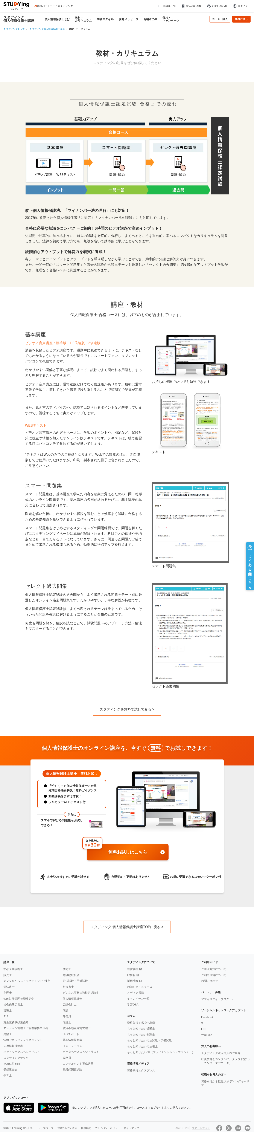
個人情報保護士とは (57, 19)
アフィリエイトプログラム (218, 999)
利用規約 (86, 1128)
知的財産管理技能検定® (18, 998)
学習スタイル (105, 19)
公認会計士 (70, 1004)
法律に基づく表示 (67, 1128)
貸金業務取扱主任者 (16, 1022)
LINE (204, 1029)
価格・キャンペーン (171, 19)
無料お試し (241, 19)
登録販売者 (10, 1069)
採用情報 (132, 980)
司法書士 (9, 986)
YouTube (206, 1035)
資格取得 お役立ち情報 (141, 1022)
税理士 (7, 1010)
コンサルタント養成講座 (78, 1063)
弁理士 (7, 992)
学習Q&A (132, 1004)
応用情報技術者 (13, 1046)
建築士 (7, 1034)
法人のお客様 (191, 6)
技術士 (67, 969)
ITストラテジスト (74, 1046)
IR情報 (131, 975)
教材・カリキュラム (83, 19)
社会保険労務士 (13, 1004)
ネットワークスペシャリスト (21, 1051)
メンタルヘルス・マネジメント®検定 (26, 980)
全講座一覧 (167, 6)
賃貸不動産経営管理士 (77, 1028)
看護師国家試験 (72, 1069)
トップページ (45, 1128)
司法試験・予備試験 (75, 980)
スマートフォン (201, 1128)
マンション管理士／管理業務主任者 (25, 1028)
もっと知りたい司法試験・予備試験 (149, 1040)
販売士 (7, 975)
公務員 (67, 1057)
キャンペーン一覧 (138, 998)
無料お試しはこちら (136, 852)
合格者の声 (150, 19)
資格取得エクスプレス (141, 1070)
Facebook (207, 1017)
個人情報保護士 (72, 998)
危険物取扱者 (71, 975)
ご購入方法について (213, 969)
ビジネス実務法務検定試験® (80, 992)
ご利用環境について (213, 975)
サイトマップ (131, 1128)
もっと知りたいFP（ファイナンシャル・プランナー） (161, 1052)
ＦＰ (6, 1016)
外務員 (67, 1016)
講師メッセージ (128, 19)
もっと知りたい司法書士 (142, 1046)
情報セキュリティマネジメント (23, 1040)
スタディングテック (16, 1057)
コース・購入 (220, 19)
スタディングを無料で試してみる (125, 709)
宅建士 (67, 1022)
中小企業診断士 (13, 969)
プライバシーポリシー (107, 1128)
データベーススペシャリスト (81, 1051)
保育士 (7, 1075)
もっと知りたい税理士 (141, 1034)
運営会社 (132, 969)
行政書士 (68, 986)
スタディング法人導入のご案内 (220, 1053)
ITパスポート (71, 1034)
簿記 (65, 1010)
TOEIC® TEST (12, 1063)
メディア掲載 (135, 992)
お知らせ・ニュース (139, 986)
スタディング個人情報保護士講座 (18, 19)
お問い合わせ (217, 6)
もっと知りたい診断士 (141, 1028)
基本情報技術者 (72, 1040)
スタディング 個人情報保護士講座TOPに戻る (125, 927)
